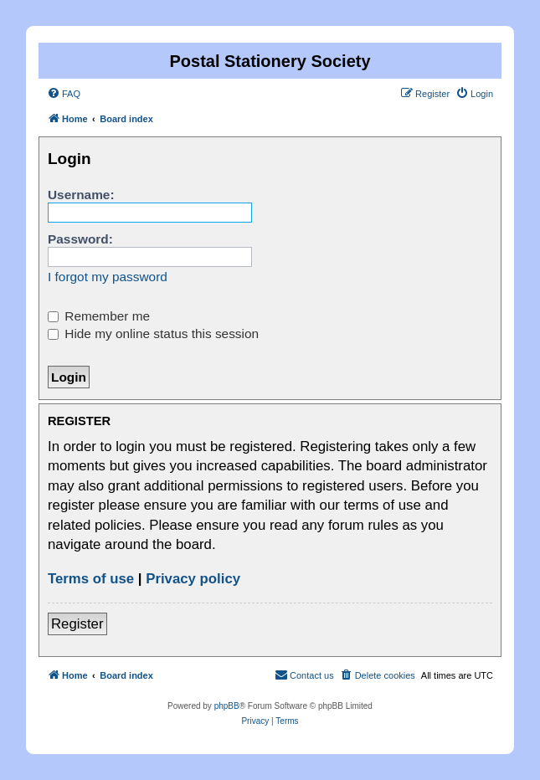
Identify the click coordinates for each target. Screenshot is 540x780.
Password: (80, 239)
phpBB (226, 706)
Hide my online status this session (153, 333)
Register (77, 624)
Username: (81, 194)
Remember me (99, 316)
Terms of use (91, 579)
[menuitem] (63, 94)
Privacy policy (193, 579)
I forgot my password (107, 276)
